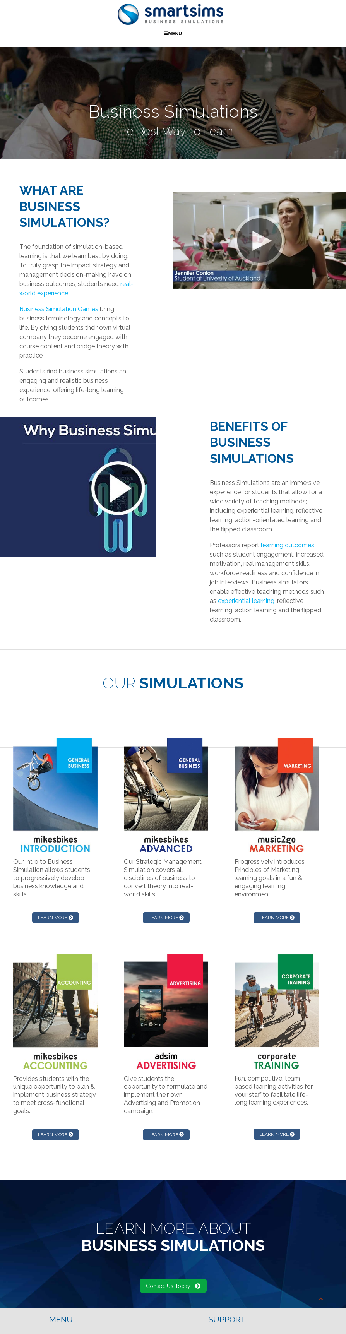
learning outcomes (287, 544)
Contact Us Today (173, 1286)
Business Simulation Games (58, 308)
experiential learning (246, 600)
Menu (173, 33)
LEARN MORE (55, 917)
